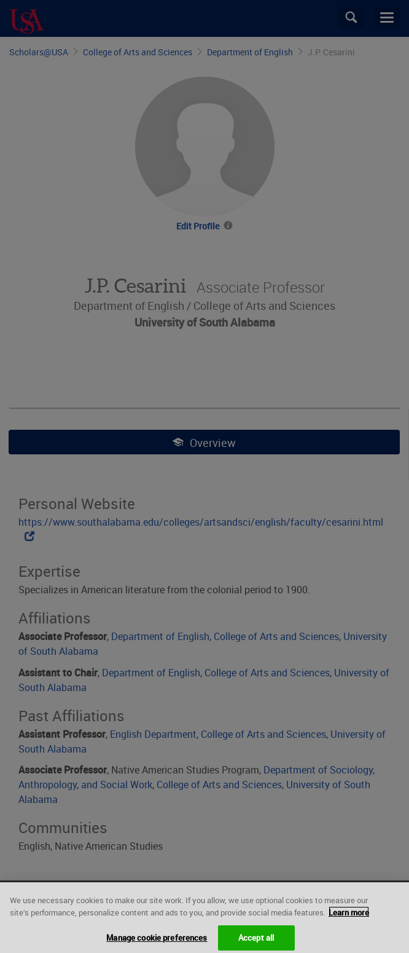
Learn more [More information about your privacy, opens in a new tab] (349, 917)
